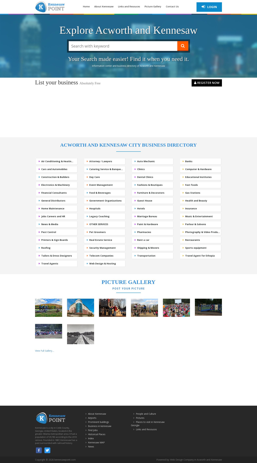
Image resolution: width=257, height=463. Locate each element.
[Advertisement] (128, 111)
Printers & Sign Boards (54, 239)
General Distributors (53, 200)
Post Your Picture (128, 288)
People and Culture (146, 413)
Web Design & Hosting (102, 263)
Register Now (206, 83)
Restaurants (192, 239)
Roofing (45, 247)
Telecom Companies (101, 255)
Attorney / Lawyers (100, 161)
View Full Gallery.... (44, 350)
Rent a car (143, 239)
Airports (92, 417)
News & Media (49, 224)
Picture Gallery (153, 6)
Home (86, 6)
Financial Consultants (54, 192)
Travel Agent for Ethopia (200, 255)
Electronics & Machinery (55, 184)
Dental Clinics (145, 177)
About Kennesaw (103, 6)
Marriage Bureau (147, 216)
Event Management (101, 184)
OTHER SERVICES (98, 224)
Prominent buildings (98, 422)
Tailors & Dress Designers (56, 255)
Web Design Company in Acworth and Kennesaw (196, 459)
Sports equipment (196, 247)
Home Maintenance (52, 208)
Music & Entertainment (199, 216)
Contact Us (172, 6)
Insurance (191, 208)
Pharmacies (144, 232)
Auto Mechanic (146, 161)
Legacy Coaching (99, 216)
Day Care (94, 177)
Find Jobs (93, 430)
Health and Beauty (196, 200)
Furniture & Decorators (150, 192)
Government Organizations (105, 200)
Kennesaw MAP (96, 442)
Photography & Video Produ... (202, 232)
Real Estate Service (100, 239)
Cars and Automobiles (54, 169)
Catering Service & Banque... (106, 169)
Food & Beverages (100, 192)
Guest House (144, 200)
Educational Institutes (198, 177)
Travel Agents (49, 263)
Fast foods (191, 184)
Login (209, 7)
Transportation (146, 255)
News (91, 446)
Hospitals (94, 208)
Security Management (102, 247)
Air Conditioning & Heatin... (57, 161)
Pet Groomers (97, 232)
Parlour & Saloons (195, 224)
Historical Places (96, 434)
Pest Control (48, 232)
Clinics (141, 169)
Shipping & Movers (148, 247)
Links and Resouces (129, 6)
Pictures (140, 417)
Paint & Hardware (147, 224)
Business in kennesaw (99, 426)
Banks (188, 161)
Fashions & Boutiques (150, 184)
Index (91, 438)
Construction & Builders (55, 177)
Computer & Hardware (198, 169)
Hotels (141, 208)
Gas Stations (192, 192)
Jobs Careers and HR (53, 216)
